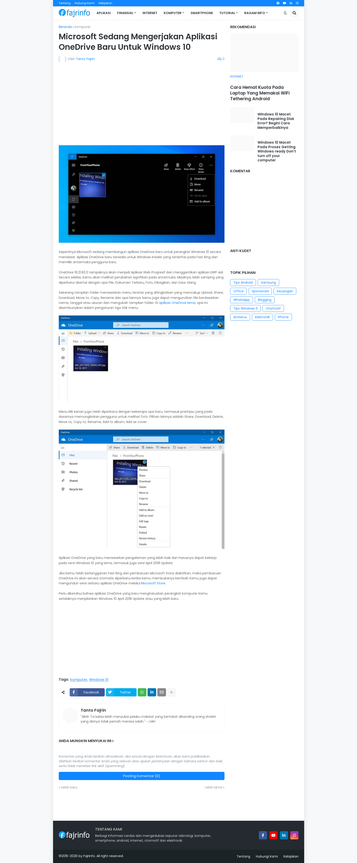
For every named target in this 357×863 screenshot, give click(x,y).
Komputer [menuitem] (172, 13)
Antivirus (240, 317)
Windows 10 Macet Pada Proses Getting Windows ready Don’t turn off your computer (277, 151)
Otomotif (273, 308)
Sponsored (260, 291)
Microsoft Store (153, 583)
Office (238, 291)
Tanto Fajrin (93, 710)
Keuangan (285, 291)
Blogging (264, 300)
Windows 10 (98, 679)
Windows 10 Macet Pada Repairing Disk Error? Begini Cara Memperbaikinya (276, 121)
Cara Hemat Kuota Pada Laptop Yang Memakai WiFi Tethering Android (260, 93)
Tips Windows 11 (245, 308)
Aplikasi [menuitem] (104, 13)
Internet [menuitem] (150, 13)
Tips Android (243, 282)
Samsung (268, 282)
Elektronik (262, 317)
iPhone (283, 317)
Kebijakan (105, 3)
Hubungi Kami (84, 3)
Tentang (65, 3)
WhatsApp (241, 300)
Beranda (65, 26)
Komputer (83, 26)
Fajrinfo (89, 856)
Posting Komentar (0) (141, 775)
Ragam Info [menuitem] (254, 13)
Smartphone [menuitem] (202, 13)
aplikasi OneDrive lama (177, 302)
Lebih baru (69, 787)
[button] (285, 13)
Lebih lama (213, 787)
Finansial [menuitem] (125, 13)
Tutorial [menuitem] (227, 13)
